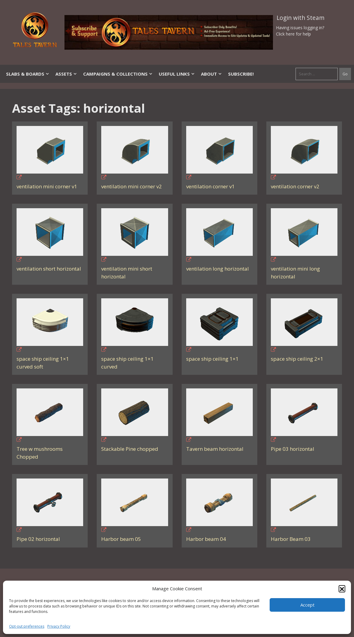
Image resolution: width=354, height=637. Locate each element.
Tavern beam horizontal (214, 448)
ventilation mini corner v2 (131, 186)
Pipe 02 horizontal (38, 538)
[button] (342, 588)
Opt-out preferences (26, 626)
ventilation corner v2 (295, 186)
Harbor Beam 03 (291, 538)
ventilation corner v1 (210, 186)
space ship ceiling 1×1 (212, 358)
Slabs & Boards (27, 74)
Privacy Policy (58, 626)
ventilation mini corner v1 (47, 186)
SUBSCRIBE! (241, 74)
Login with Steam (300, 18)
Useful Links (177, 74)
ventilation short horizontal (49, 268)
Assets (66, 74)
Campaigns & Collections (118, 74)
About (211, 74)
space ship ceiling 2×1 (297, 358)
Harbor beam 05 (121, 538)
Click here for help (293, 34)
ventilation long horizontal (217, 268)
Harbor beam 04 (206, 538)
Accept (307, 605)
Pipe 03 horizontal (292, 448)
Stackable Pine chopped (129, 448)
